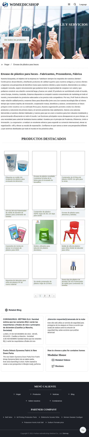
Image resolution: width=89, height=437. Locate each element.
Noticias (59, 394)
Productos (40, 394)
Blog (76, 394)
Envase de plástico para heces (26, 65)
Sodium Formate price (52, 422)
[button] (69, 4)
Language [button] (83, 4)
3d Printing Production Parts (23, 417)
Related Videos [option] (61, 360)
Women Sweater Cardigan (69, 417)
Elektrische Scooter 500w (47, 417)
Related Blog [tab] (13, 310)
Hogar (7, 65)
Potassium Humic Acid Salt (30, 422)
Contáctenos (60, 401)
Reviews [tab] (58, 366)
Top (82, 430)
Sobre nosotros (38, 401)
